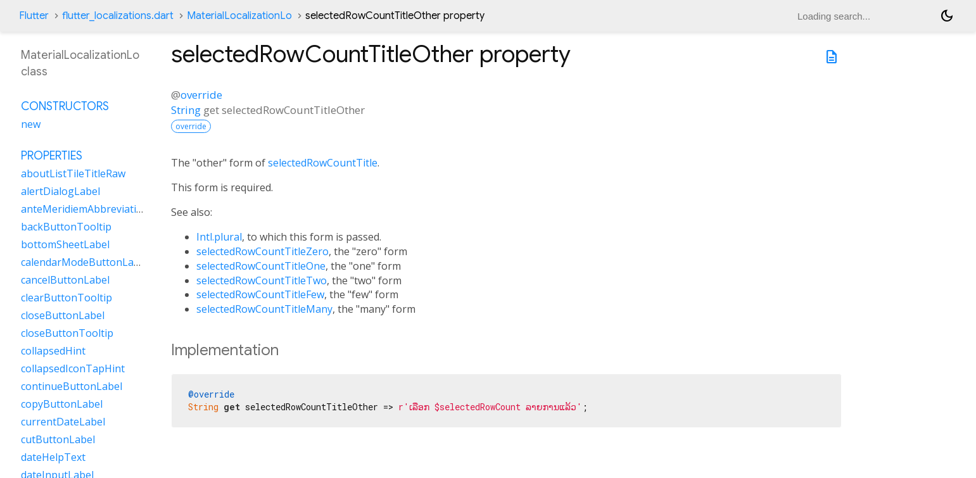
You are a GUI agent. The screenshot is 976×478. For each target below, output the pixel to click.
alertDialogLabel (60, 191)
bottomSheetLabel (65, 244)
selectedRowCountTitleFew (260, 294)
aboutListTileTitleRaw (73, 173)
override (201, 94)
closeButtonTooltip (67, 333)
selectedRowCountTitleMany (264, 309)
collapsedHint (53, 351)
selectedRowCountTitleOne (261, 266)
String (186, 110)
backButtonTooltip (66, 227)
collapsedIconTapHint (73, 368)
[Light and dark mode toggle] (947, 16)
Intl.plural (219, 237)
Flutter (34, 15)
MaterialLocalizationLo (239, 15)
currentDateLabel (63, 422)
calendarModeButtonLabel (84, 262)
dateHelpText (53, 457)
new (31, 124)
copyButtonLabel (62, 404)
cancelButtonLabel (65, 280)
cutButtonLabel (58, 439)
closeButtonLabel (63, 315)
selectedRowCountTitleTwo (261, 280)
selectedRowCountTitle (322, 163)
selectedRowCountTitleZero (262, 251)
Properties (51, 156)
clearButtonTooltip (66, 298)
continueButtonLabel (71, 386)
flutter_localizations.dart (118, 15)
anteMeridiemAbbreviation (85, 209)
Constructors (65, 106)
